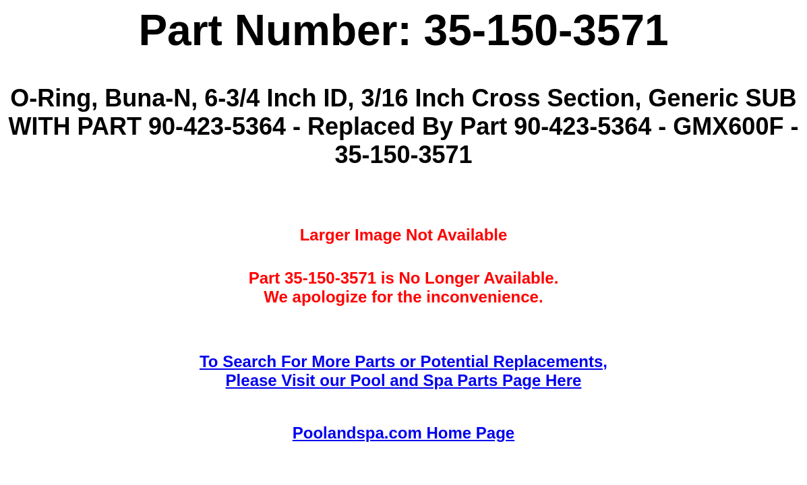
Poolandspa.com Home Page (403, 433)
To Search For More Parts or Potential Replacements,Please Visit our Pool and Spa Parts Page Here (403, 370)
